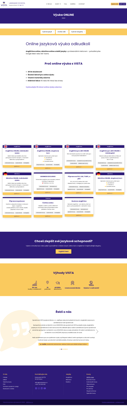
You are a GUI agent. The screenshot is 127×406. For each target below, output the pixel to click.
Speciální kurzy (40, 189)
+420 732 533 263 (40, 385)
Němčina (68, 380)
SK (18, 5)
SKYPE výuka (90, 378)
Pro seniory (90, 389)
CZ (20, 5)
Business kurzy (53, 186)
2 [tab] (61, 349)
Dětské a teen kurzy (83, 163)
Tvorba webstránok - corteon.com (113, 403)
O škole (49, 4)
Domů (63, 18)
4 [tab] (64, 349)
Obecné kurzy (91, 385)
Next (97, 332)
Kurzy (57, 4)
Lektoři (5, 380)
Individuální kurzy (9, 162)
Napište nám (110, 4)
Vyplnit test (63, 251)
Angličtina (69, 378)
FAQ (65, 4)
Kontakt (82, 4)
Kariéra (72, 4)
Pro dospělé (26, 162)
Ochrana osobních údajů (11, 387)
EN (23, 5)
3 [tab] (62, 349)
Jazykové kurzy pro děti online (84, 160)
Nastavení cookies (8, 389)
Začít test (121, 4)
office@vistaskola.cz (41, 383)
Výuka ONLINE (19, 162)
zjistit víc (17, 166)
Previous (30, 332)
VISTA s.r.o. (29, 403)
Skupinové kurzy (40, 164)
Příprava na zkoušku (84, 186)
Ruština (68, 383)
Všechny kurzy (7, 383)
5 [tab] (65, 349)
